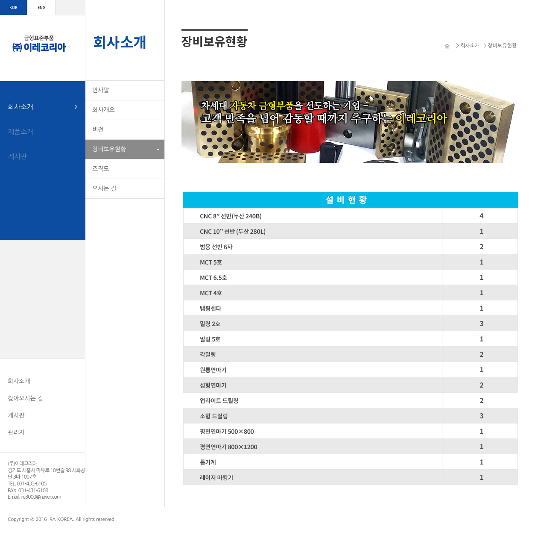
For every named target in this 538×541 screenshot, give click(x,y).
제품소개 (20, 131)
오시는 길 (104, 188)
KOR (13, 7)
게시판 (17, 156)
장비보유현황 (109, 149)
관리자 (16, 432)
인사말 (100, 90)
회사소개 (20, 106)
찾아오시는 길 (25, 398)
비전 (97, 129)
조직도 (100, 169)
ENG (42, 7)
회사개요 (103, 110)
